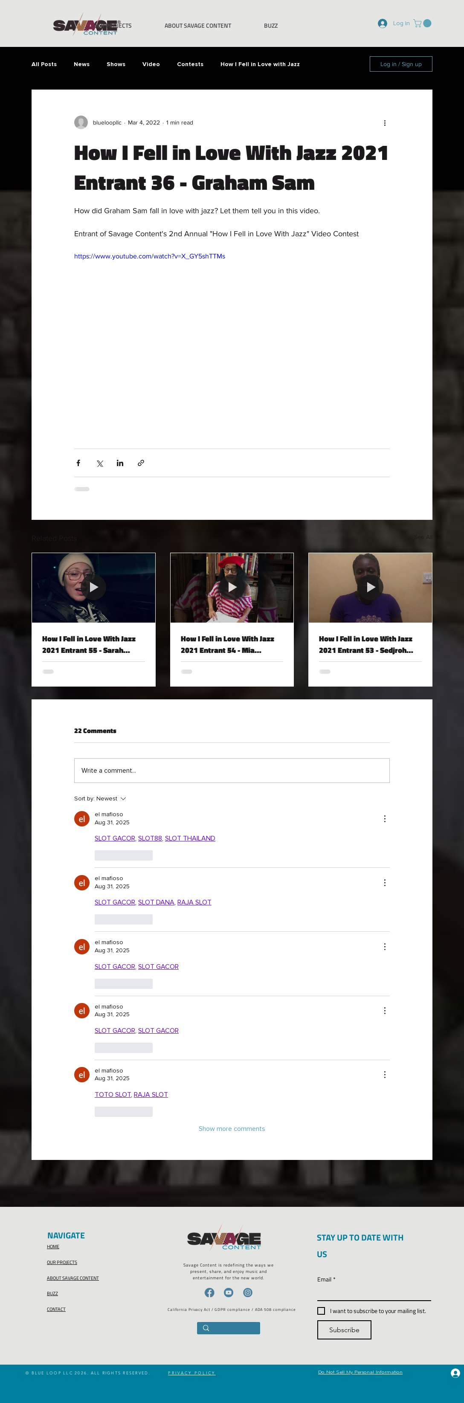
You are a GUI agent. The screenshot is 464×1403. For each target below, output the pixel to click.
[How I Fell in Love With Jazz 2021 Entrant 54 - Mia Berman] (232, 587)
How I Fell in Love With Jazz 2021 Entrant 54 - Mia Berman (227, 644)
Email (326, 1279)
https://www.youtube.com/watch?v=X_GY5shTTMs (149, 256)
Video (151, 64)
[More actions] (385, 122)
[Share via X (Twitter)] (99, 463)
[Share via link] (141, 463)
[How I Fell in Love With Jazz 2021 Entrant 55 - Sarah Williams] (93, 587)
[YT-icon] (228, 1292)
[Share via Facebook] (78, 463)
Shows (116, 64)
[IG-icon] (248, 1292)
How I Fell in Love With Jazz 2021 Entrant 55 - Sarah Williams (89, 644)
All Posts (44, 64)
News (82, 64)
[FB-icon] (209, 1292)
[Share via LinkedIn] (120, 463)
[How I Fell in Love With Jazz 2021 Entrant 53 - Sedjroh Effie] (370, 587)
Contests (190, 64)
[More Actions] (385, 819)
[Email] (371, 1293)
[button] (423, 23)
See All (423, 536)
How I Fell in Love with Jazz (260, 64)
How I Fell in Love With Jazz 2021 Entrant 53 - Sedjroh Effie (365, 644)
